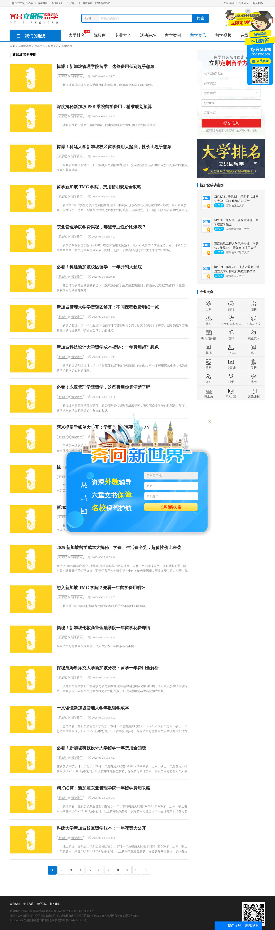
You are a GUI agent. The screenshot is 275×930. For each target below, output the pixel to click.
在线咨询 (263, 61)
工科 (208, 306)
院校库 (100, 35)
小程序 (70, 3)
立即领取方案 (171, 507)
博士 (254, 378)
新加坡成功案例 (211, 185)
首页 (12, 46)
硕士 (231, 378)
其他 (208, 349)
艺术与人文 (253, 320)
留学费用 (67, 46)
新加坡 (63, 76)
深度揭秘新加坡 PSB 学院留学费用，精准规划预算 (104, 106)
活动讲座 (148, 35)
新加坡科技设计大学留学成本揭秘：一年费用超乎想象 (108, 347)
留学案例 (173, 35)
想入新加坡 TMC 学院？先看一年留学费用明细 (101, 587)
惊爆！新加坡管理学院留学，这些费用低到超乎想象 (106, 66)
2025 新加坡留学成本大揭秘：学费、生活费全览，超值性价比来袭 (119, 547)
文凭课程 (254, 393)
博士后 (208, 393)
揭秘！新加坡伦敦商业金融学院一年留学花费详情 (103, 628)
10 (136, 870)
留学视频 (223, 35)
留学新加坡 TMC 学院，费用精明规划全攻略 (99, 187)
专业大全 (123, 35)
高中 (254, 349)
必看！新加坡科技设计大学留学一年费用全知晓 (101, 748)
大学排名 (79, 34)
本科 (208, 378)
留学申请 (42, 3)
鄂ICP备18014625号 (76, 920)
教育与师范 (208, 335)
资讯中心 (39, 46)
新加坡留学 (24, 46)
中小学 (231, 349)
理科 (254, 306)
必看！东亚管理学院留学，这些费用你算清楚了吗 (103, 387)
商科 (231, 306)
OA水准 (231, 393)
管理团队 (42, 903)
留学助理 (57, 3)
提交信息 (231, 123)
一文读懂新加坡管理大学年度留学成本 (93, 708)
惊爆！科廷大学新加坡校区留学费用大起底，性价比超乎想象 (114, 147)
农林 (231, 335)
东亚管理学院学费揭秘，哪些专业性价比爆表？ (101, 227)
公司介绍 (229, 3)
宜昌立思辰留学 (22, 3)
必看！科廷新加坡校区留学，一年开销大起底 (99, 267)
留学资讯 (198, 35)
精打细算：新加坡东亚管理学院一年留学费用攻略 (103, 788)
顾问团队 (258, 3)
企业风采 (243, 3)
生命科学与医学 (231, 320)
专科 (254, 364)
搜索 (200, 18)
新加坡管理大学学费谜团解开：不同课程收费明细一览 (108, 307)
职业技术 (254, 335)
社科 (208, 320)
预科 (208, 364)
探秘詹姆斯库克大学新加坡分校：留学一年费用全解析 (108, 668)
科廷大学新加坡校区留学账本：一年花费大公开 (101, 828)
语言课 (231, 364)
